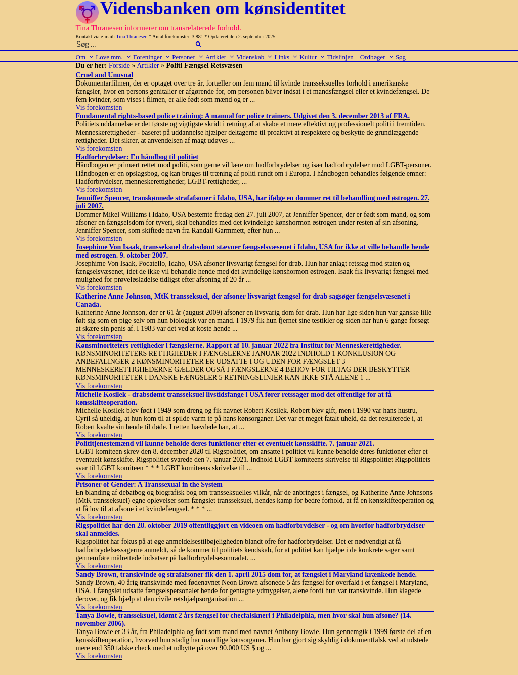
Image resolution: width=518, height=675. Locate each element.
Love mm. (113, 57)
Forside (119, 65)
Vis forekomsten (99, 107)
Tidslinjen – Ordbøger (360, 57)
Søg (401, 57)
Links (286, 57)
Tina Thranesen (132, 36)
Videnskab (254, 57)
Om (85, 57)
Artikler (220, 57)
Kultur (312, 57)
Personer (188, 57)
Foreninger (151, 57)
